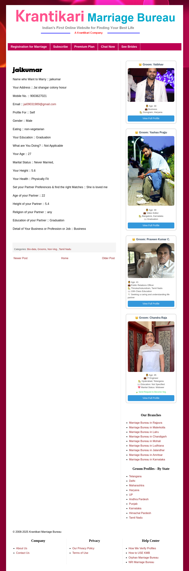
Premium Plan (84, 46)
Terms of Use (80, 552)
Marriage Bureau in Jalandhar (147, 450)
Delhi (132, 480)
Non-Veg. (53, 249)
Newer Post (21, 258)
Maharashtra (136, 485)
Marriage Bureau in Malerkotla (147, 427)
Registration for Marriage (29, 46)
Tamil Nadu (65, 249)
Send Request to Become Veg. (152, 392)
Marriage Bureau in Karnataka (147, 459)
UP (131, 494)
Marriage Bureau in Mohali (145, 441)
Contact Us (23, 552)
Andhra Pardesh (139, 499)
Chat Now (108, 46)
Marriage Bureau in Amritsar (146, 454)
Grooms (42, 249)
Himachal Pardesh (140, 513)
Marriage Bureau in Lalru (144, 432)
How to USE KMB (139, 552)
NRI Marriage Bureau (141, 562)
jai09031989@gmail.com (39, 104)
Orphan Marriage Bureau (143, 557)
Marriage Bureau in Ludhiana (146, 445)
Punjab (133, 503)
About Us (21, 548)
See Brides (129, 46)
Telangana (135, 476)
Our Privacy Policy (83, 548)
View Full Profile (150, 118)
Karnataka (135, 508)
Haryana (134, 490)
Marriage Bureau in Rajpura (145, 422)
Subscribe (60, 46)
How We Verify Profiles (142, 548)
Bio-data (31, 249)
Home (64, 258)
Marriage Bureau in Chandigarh (148, 436)
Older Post (108, 258)
